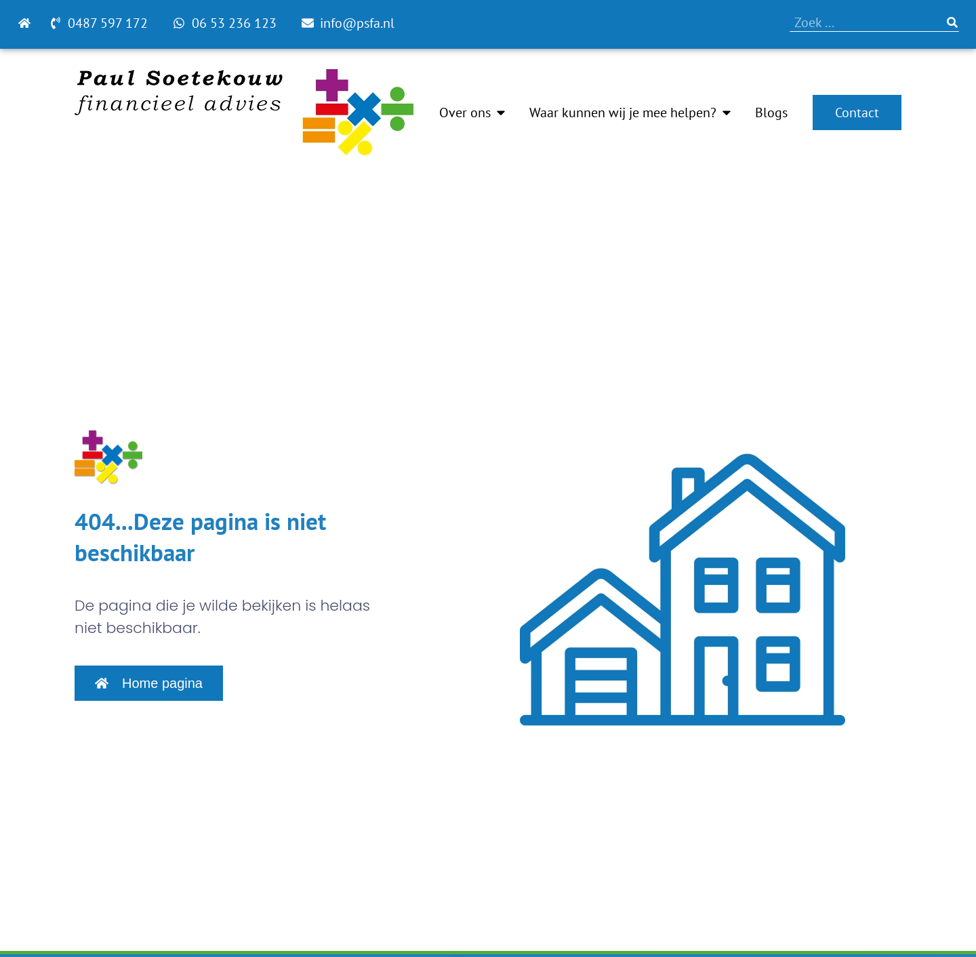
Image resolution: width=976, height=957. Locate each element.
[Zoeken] (952, 22)
